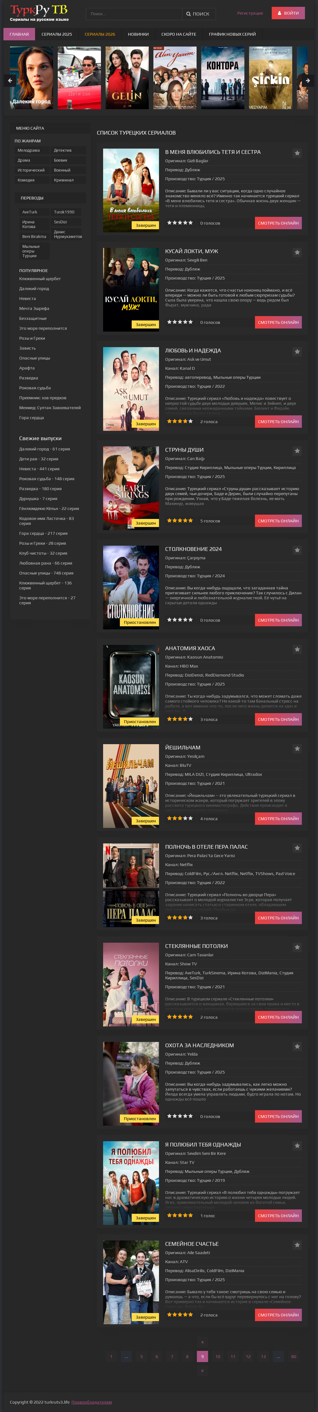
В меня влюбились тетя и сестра (213, 152)
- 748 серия (46, 572)
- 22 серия (49, 508)
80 (293, 1356)
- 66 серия (45, 563)
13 (263, 1356)
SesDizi (60, 222)
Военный (62, 170)
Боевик (60, 160)
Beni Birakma (34, 236)
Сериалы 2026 (100, 34)
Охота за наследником (199, 1045)
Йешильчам (183, 747)
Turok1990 (64, 212)
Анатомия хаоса (190, 648)
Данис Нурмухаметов (67, 234)
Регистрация (250, 13)
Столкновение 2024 (193, 549)
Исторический (31, 170)
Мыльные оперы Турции (31, 251)
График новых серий (232, 34)
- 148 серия (47, 478)
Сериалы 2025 (57, 34)
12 (248, 1356)
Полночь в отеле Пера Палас (206, 846)
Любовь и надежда (193, 350)
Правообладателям (91, 1402)
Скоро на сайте (178, 34)
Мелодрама (29, 150)
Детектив (62, 150)
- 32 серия (38, 458)
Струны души (184, 449)
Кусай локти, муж (191, 251)
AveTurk (29, 212)
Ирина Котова (28, 224)
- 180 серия (40, 488)
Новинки (138, 34)
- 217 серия (43, 533)
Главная (19, 34)
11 (232, 1356)
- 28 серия (42, 543)
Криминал (64, 180)
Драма (24, 160)
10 (217, 1356)
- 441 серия (39, 468)
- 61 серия (44, 448)
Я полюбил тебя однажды (203, 1144)
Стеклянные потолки (196, 946)
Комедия (26, 180)
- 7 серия (38, 498)
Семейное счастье (192, 1243)
